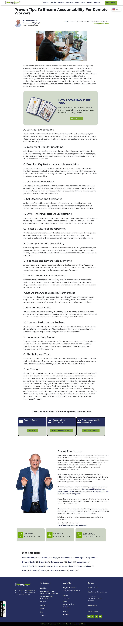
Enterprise (43, 562)
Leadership (82, 562)
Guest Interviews (68, 604)
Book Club (66, 607)
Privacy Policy (64, 624)
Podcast (65, 595)
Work (72, 570)
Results (69, 2)
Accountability (28, 558)
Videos (65, 601)
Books (61, 2)
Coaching (45, 2)
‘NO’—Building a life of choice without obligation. (49, 592)
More (89, 2)
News (40, 566)
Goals (70, 562)
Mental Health (28, 566)
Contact (97, 2)
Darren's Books (28, 562)
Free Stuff (66, 598)
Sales (24, 570)
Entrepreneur (57, 562)
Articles (43, 558)
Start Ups (34, 570)
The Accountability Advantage (46, 597)
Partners (66, 614)
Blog (77, 2)
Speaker (53, 2)
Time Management (58, 570)
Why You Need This (69, 588)
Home (66, 21)
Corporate (90, 558)
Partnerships (52, 566)
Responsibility (83, 566)
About (83, 2)
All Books (43, 602)
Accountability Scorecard (71, 591)
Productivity (67, 566)
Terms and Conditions (77, 624)
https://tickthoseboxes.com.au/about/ (72, 525)
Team (43, 570)
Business (65, 558)
